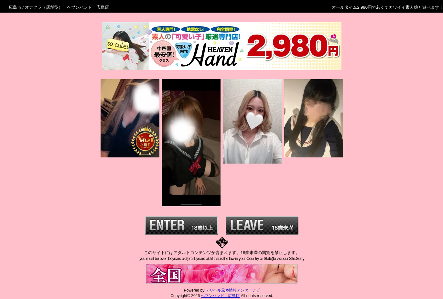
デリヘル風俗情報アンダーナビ (233, 290)
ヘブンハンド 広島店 (220, 296)
